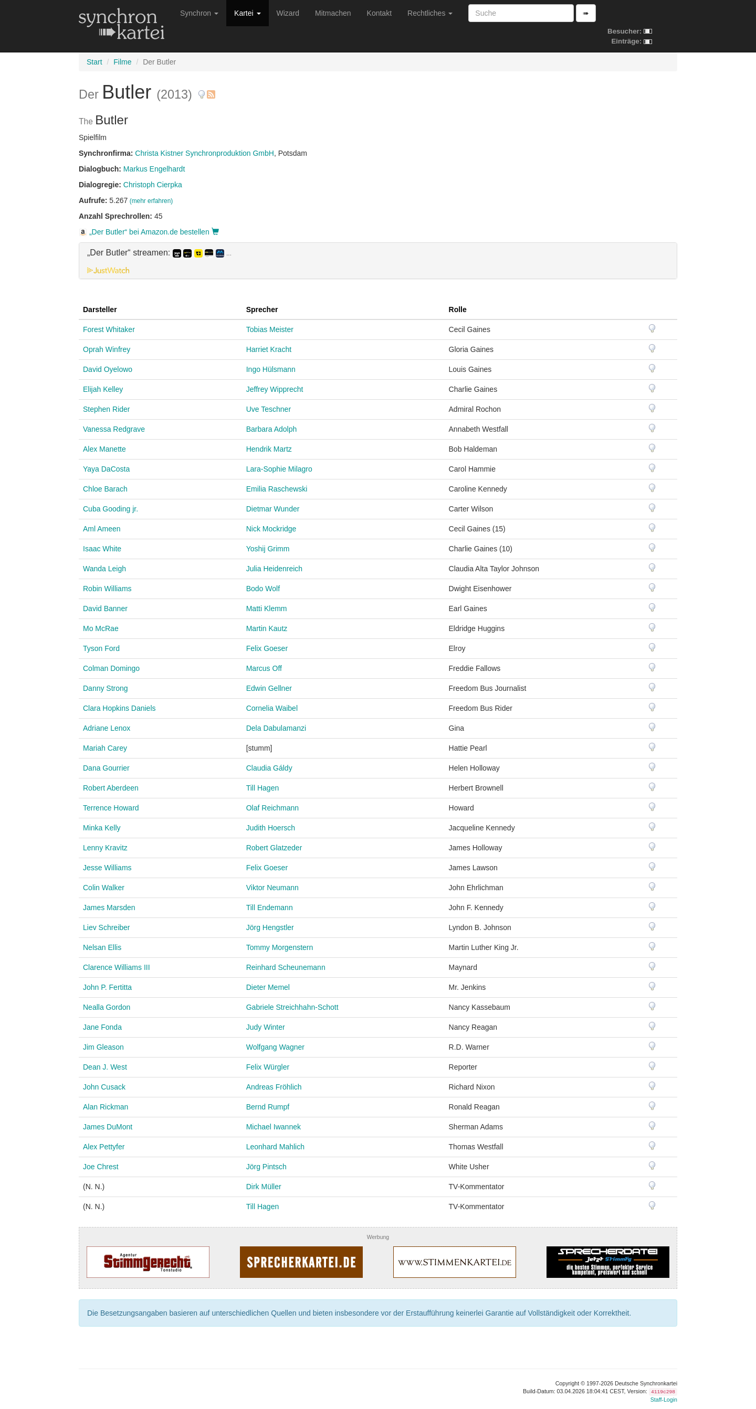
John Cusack (104, 1087)
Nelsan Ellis (102, 947)
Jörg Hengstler (270, 927)
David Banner (105, 608)
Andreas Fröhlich (274, 1087)
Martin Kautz (267, 628)
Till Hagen (262, 788)
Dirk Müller (263, 1186)
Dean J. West (105, 1067)
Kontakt (379, 13)
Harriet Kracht (268, 349)
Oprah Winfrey (106, 349)
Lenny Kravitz (105, 848)
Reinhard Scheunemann (286, 967)
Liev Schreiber (106, 927)
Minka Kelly (102, 828)
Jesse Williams (107, 867)
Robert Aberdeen (111, 788)
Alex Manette (104, 449)
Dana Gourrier (106, 768)
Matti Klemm (266, 608)
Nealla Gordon (106, 1007)
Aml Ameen (102, 529)
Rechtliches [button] (430, 13)
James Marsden (109, 907)
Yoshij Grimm (268, 549)
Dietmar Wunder (273, 509)
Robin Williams (107, 588)
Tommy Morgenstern (279, 947)
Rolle (458, 309)
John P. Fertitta (107, 987)
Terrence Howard (111, 808)
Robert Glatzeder (274, 848)
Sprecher (262, 309)
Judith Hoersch (270, 828)
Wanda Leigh (104, 568)
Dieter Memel (268, 987)
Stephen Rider (106, 409)
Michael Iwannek (273, 1127)
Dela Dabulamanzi (276, 728)
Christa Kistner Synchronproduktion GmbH (204, 153)
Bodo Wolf (263, 588)
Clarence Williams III (116, 967)
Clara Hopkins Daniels (119, 708)
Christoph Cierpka (152, 184)
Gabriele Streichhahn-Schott (292, 1007)
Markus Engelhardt (154, 169)
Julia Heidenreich (274, 568)
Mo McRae (101, 628)
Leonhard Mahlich (275, 1147)
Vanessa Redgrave (114, 429)
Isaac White (102, 549)
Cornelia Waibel (272, 708)
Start (94, 62)
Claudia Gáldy (269, 768)
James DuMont (107, 1127)
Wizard (288, 13)
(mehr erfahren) (151, 201)
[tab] (378, 261)
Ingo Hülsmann (271, 369)
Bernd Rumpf (267, 1107)
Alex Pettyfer (103, 1147)
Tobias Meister (269, 329)
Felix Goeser (267, 648)
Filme (122, 62)
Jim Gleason (103, 1047)
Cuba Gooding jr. (110, 509)
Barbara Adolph (271, 429)
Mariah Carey (105, 748)
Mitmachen (333, 13)
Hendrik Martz (269, 449)
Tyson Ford (101, 648)
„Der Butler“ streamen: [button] (159, 253)
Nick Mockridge (271, 529)
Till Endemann (269, 907)
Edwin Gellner (269, 688)
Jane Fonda (102, 1027)
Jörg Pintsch (266, 1166)
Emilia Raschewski (277, 489)
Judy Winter (265, 1027)
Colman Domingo (111, 668)
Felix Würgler (267, 1067)
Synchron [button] (199, 13)
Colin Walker (103, 887)
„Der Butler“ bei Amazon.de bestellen (149, 232)
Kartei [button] (247, 13)
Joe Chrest (101, 1166)
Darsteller (100, 309)
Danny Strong (105, 688)
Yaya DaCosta (106, 469)
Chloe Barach (105, 489)
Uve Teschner (268, 409)
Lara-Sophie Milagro (279, 469)
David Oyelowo (107, 369)
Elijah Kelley (103, 389)
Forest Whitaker (109, 329)
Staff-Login (663, 1399)
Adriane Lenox (106, 728)
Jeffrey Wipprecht (274, 389)
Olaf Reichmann (272, 808)
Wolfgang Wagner (275, 1047)
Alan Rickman (105, 1107)
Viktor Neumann (272, 887)
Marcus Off (264, 668)
